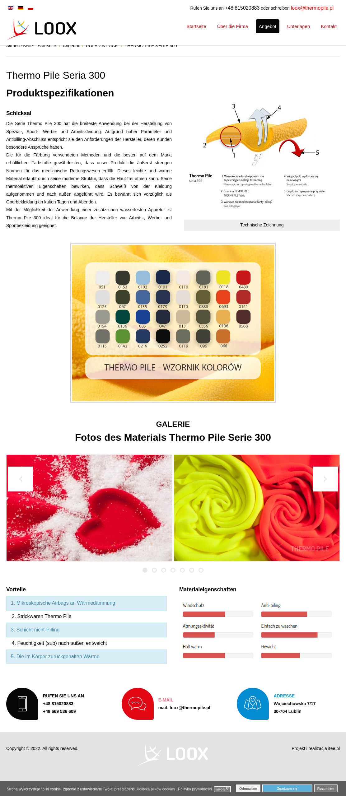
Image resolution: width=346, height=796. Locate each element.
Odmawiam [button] (248, 788)
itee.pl (334, 766)
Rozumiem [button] (325, 788)
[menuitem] (196, 26)
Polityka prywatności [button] (195, 789)
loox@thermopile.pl (312, 8)
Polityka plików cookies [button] (156, 789)
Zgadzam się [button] (287, 788)
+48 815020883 (242, 8)
